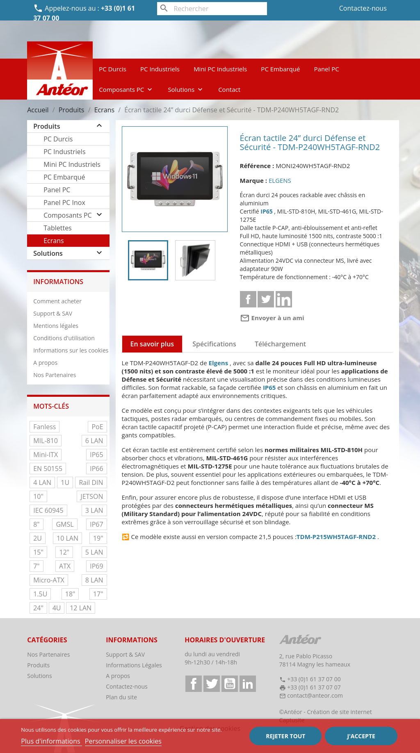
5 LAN (94, 552)
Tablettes (57, 227)
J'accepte (361, 736)
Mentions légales (55, 326)
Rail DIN (91, 482)
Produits (46, 126)
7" (36, 566)
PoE (97, 426)
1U (65, 482)
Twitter (211, 684)
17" (98, 593)
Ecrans (53, 240)
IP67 (96, 524)
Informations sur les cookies (70, 350)
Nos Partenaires (54, 375)
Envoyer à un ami (272, 318)
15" (38, 552)
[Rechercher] (212, 8)
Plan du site (121, 697)
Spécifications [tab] (214, 343)
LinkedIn (248, 684)
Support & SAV (52, 313)
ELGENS (280, 180)
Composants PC (126, 89)
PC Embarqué (280, 69)
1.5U (40, 593)
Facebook (193, 684)
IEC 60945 (48, 510)
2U (37, 538)
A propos (45, 362)
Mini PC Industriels (220, 69)
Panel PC (326, 69)
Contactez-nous (363, 8)
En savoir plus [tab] (152, 343)
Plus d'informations (51, 741)
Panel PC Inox (64, 202)
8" (36, 524)
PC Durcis (112, 69)
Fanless (44, 426)
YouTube (229, 684)
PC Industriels (160, 69)
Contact (229, 89)
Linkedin (284, 299)
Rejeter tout (285, 736)
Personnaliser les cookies (123, 741)
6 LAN (94, 440)
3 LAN (94, 510)
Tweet (266, 299)
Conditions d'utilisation (64, 338)
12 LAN (80, 607)
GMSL (64, 524)
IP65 (96, 454)
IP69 (96, 566)
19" (98, 538)
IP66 (96, 468)
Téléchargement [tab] (280, 343)
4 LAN (42, 482)
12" (64, 552)
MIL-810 (45, 440)
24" (38, 607)
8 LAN (94, 580)
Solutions (186, 89)
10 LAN (67, 538)
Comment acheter (57, 301)
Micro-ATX (48, 580)
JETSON (91, 496)
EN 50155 (47, 468)
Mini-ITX (45, 454)
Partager (248, 299)
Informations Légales (134, 665)
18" (70, 593)
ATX (65, 566)
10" (38, 496)
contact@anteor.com (315, 695)
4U (56, 607)
